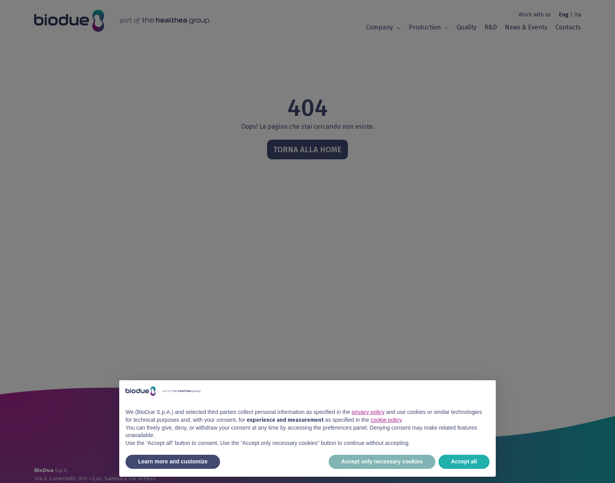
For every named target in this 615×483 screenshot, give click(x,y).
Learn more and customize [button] (172, 461)
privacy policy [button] (367, 412)
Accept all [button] (464, 461)
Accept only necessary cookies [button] (382, 461)
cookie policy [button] (386, 420)
